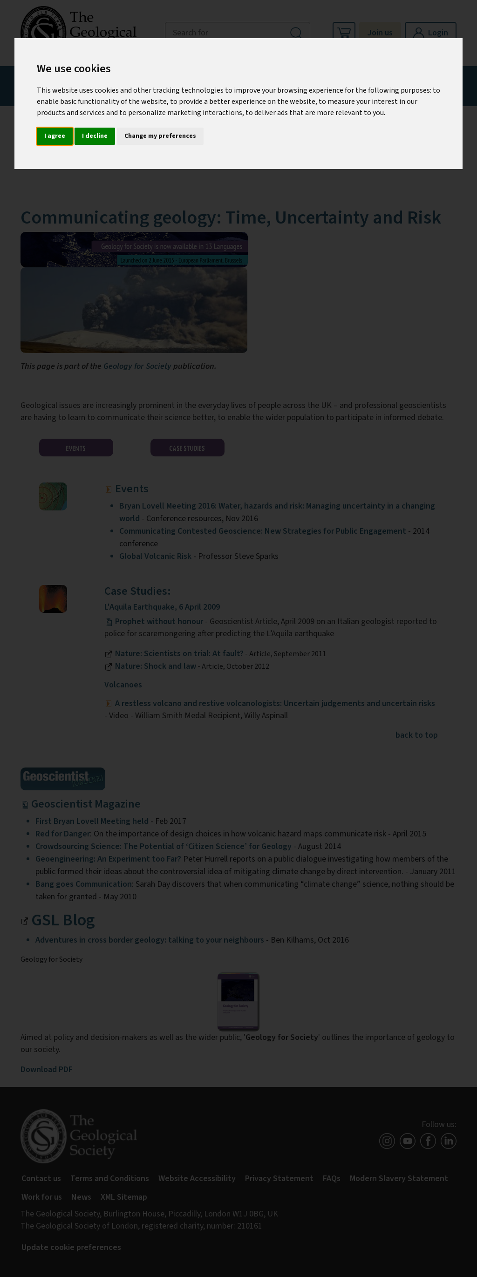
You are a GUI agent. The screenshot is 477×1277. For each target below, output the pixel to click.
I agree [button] (54, 136)
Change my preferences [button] (160, 136)
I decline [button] (95, 136)
